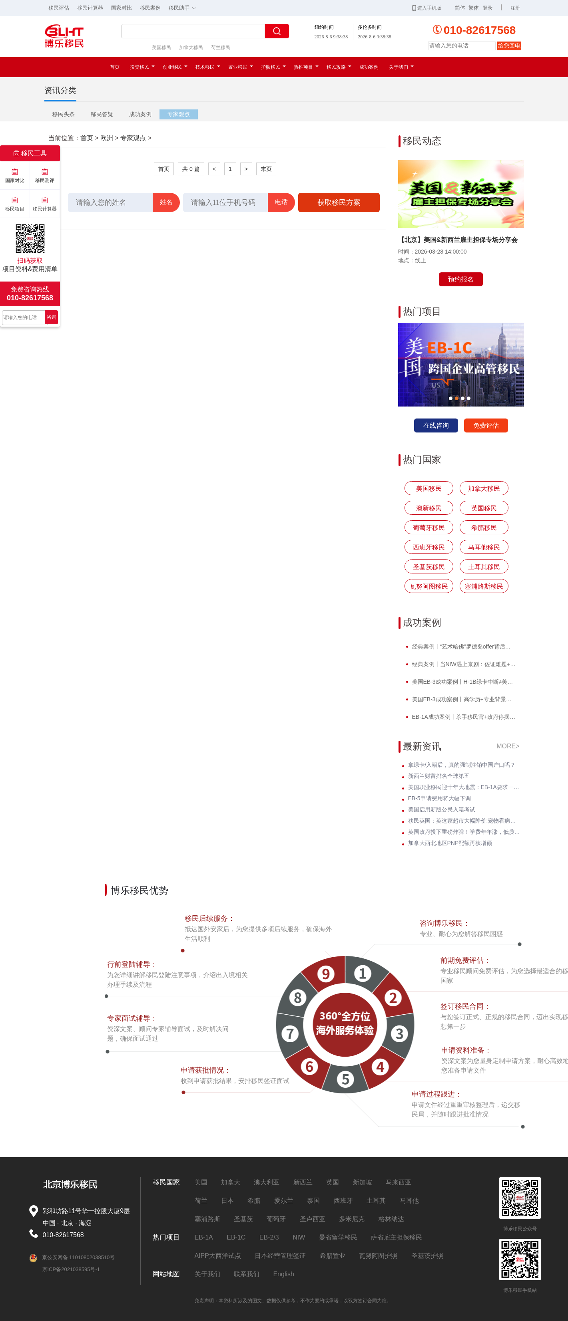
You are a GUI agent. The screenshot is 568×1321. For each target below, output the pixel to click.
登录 (487, 8)
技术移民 (207, 67)
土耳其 (376, 1200)
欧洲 (106, 138)
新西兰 (303, 1182)
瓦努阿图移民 (429, 586)
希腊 (253, 1200)
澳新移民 (429, 508)
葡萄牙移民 (429, 527)
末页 (266, 169)
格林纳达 (391, 1219)
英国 (332, 1182)
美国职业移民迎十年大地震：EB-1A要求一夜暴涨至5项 (464, 787)
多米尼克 (352, 1219)
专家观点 (178, 114)
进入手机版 (426, 8)
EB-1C (236, 1237)
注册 (515, 8)
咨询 (51, 317)
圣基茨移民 (429, 566)
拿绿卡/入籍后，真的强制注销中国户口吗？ (462, 765)
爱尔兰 (283, 1200)
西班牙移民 (429, 547)
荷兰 (201, 1200)
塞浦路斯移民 (484, 586)
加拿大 (230, 1182)
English (283, 1274)
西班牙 (343, 1200)
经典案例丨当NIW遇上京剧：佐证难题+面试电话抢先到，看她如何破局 (463, 664)
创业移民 (175, 67)
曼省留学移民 (338, 1237)
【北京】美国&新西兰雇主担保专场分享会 (458, 239)
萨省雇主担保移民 (396, 1237)
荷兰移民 (220, 47)
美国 (201, 1182)
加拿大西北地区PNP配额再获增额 (450, 843)
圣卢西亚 (312, 1219)
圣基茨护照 (427, 1255)
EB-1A (204, 1237)
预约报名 (461, 279)
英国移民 (484, 508)
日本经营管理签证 (280, 1255)
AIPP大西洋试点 (218, 1255)
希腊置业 (332, 1255)
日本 (227, 1200)
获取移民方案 (339, 202)
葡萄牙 (276, 1219)
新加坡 (362, 1182)
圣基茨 (243, 1219)
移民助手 (185, 7)
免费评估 (486, 425)
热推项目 (306, 67)
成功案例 (369, 67)
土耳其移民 (484, 566)
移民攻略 (339, 67)
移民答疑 (102, 114)
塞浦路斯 (207, 1219)
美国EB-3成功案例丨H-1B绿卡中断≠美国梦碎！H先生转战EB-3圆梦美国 (463, 681)
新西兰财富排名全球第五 (439, 776)
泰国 (313, 1200)
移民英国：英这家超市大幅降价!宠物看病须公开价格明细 (464, 820)
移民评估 (58, 8)
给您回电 (509, 45)
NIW (299, 1237)
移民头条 (63, 114)
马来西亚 (398, 1182)
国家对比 (121, 8)
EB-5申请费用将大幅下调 (439, 798)
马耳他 (409, 1200)
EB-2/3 (269, 1237)
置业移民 (240, 67)
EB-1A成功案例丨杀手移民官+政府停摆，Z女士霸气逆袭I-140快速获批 (463, 717)
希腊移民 (484, 527)
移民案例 (150, 8)
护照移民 (273, 67)
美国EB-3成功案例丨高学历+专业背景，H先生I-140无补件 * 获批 (463, 699)
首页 (115, 67)
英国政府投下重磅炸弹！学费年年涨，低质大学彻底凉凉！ (464, 832)
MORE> (507, 746)
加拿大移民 (191, 47)
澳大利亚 (266, 1182)
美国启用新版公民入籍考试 (441, 809)
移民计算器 (90, 8)
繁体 (473, 8)
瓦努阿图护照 (378, 1255)
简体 (460, 8)
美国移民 (161, 47)
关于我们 (401, 67)
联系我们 (246, 1274)
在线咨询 (436, 425)
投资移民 (142, 67)
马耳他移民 (484, 547)
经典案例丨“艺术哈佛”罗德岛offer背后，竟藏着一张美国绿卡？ (463, 646)
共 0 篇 (191, 169)
